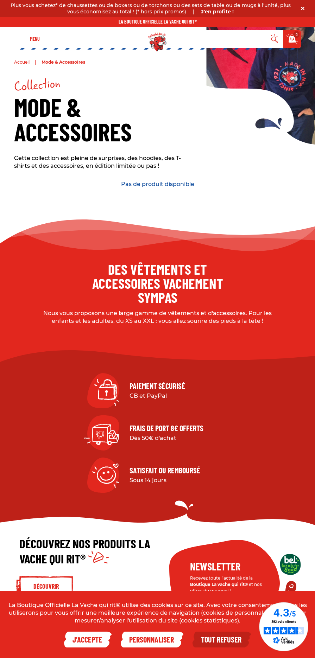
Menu (35, 39)
